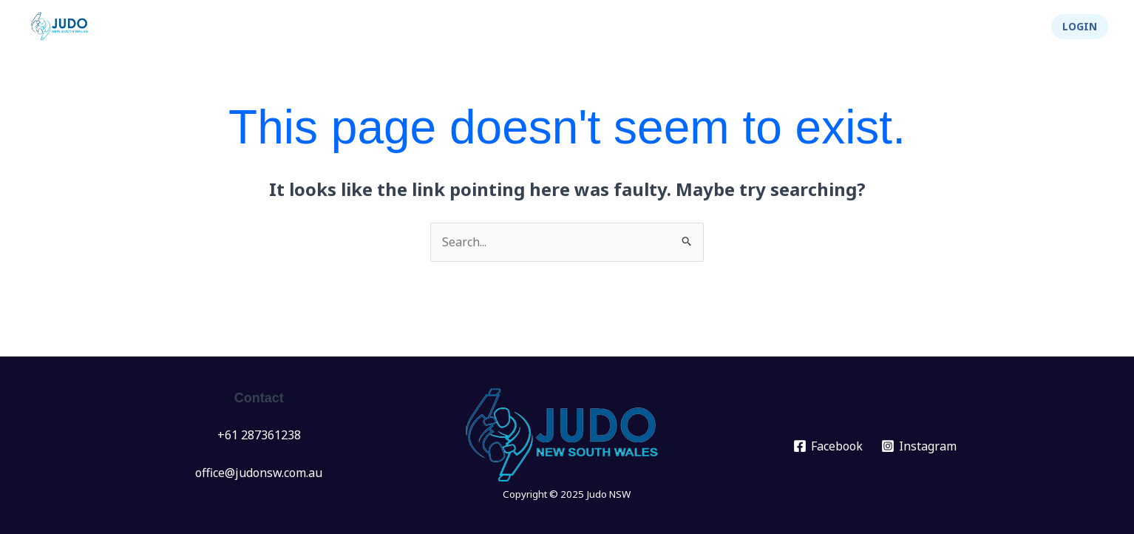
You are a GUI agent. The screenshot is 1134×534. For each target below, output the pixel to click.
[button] (1079, 26)
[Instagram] (919, 446)
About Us (853, 27)
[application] (632, 27)
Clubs (686, 27)
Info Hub (765, 27)
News (548, 26)
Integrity (941, 27)
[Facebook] (828, 446)
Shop (1011, 26)
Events (613, 27)
